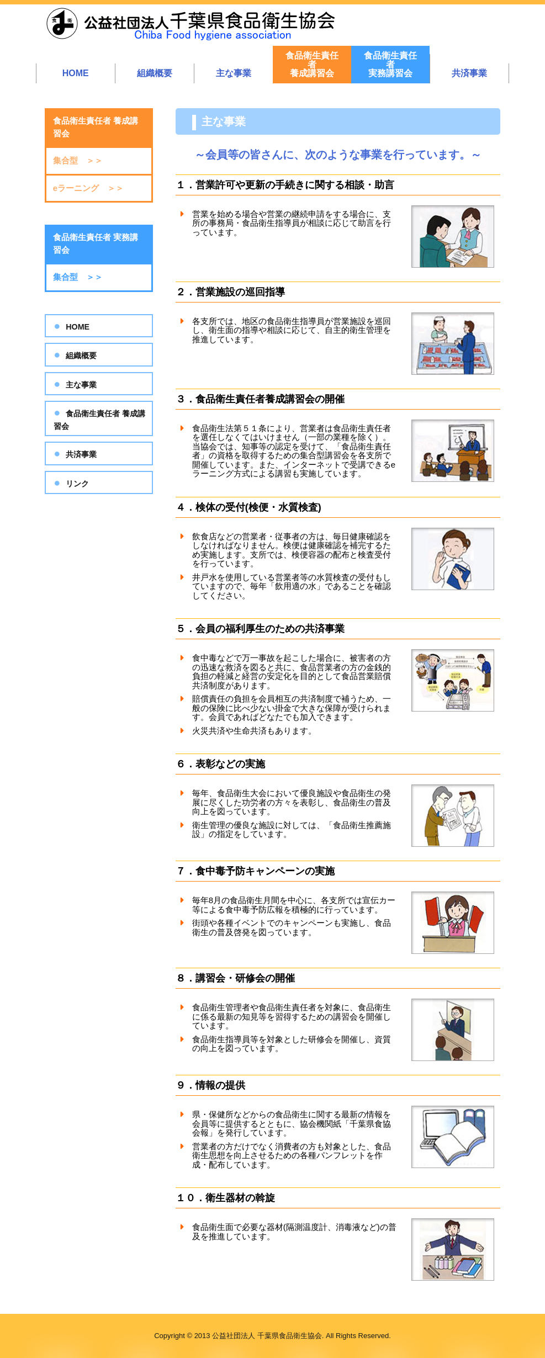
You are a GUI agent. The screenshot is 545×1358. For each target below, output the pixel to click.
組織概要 (154, 73)
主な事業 (233, 73)
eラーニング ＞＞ (88, 188)
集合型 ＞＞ (78, 160)
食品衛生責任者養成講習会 (311, 64)
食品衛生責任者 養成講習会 (99, 420)
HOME (75, 73)
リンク (77, 483)
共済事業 (469, 73)
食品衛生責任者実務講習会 (390, 64)
